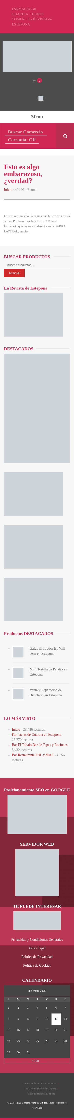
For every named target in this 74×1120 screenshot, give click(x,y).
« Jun (35, 1061)
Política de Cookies (37, 965)
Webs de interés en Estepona (41, 1093)
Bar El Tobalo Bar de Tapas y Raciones (39, 745)
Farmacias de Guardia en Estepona (36, 735)
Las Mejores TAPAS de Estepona (40, 1088)
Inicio (8, 190)
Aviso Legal (37, 948)
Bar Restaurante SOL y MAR (33, 755)
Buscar (14, 273)
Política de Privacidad (37, 957)
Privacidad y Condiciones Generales (37, 940)
